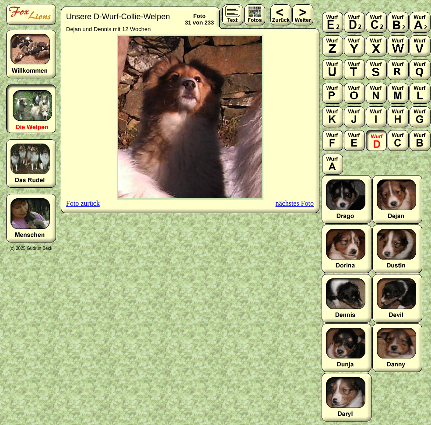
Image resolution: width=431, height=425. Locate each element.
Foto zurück (83, 203)
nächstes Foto (294, 203)
